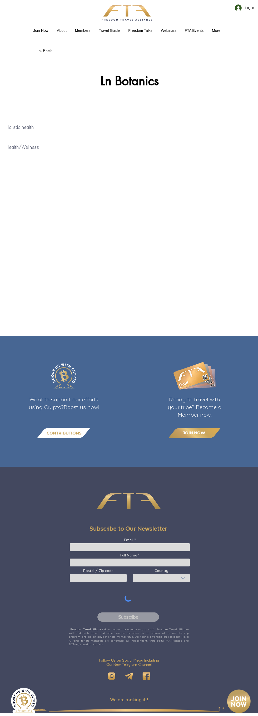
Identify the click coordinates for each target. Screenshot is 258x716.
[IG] (111, 676)
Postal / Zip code (98, 571)
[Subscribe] (128, 617)
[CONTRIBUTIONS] (63, 433)
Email (128, 540)
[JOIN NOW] (194, 433)
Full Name (128, 555)
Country (161, 571)
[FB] (146, 676)
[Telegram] (129, 676)
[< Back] (56, 50)
